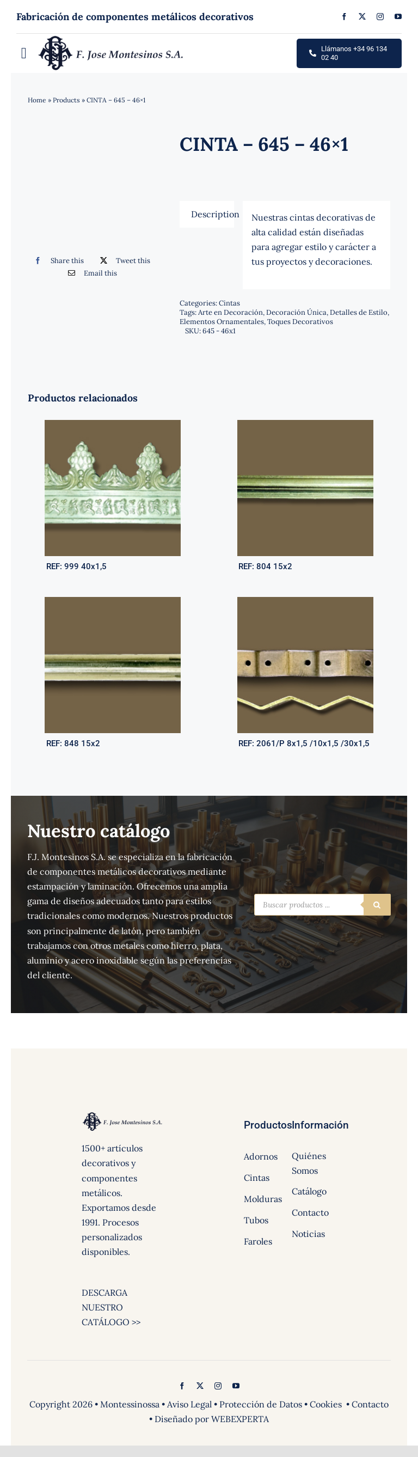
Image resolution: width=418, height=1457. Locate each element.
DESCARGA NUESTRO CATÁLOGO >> (111, 1307)
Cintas (229, 303)
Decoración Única (296, 312)
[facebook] (344, 16)
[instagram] (380, 16)
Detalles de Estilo (359, 312)
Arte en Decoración (230, 312)
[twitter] (362, 16)
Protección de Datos (260, 1404)
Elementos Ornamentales (222, 321)
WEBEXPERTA (240, 1418)
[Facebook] (56, 260)
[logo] (111, 38)
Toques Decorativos (300, 321)
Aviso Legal (189, 1404)
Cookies (326, 1404)
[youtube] (398, 16)
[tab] (207, 214)
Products (66, 100)
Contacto (370, 1404)
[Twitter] (123, 260)
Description (213, 214)
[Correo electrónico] (90, 273)
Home (37, 100)
